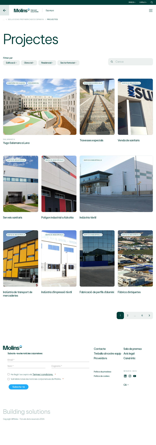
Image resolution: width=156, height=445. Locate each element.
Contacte (100, 370)
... (4, 19)
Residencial (47, 62)
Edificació (11, 62)
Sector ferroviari (68, 62)
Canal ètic (129, 379)
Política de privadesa (102, 393)
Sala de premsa (132, 370)
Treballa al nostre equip (107, 374)
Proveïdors (100, 379)
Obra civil (29, 62)
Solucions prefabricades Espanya (26, 19)
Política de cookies (101, 397)
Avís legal (129, 374)
